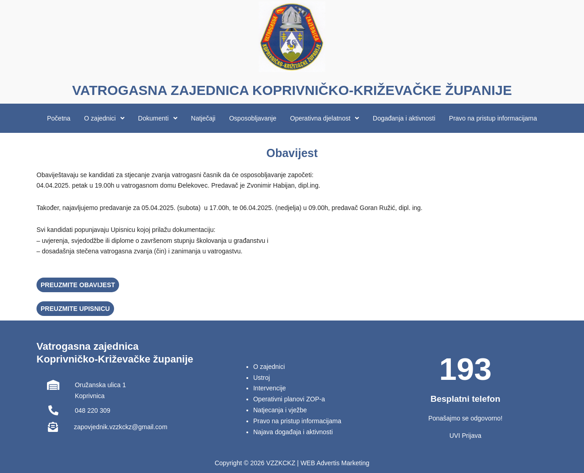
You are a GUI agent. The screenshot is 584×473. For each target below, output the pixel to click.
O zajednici (104, 118)
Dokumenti (157, 118)
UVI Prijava (465, 435)
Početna (58, 118)
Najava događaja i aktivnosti (293, 432)
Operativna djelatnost (324, 118)
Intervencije (269, 388)
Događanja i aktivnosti (404, 118)
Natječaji (203, 118)
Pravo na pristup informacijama (493, 118)
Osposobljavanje (252, 118)
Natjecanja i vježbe (280, 410)
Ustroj (261, 377)
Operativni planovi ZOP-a (289, 399)
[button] (104, 118)
